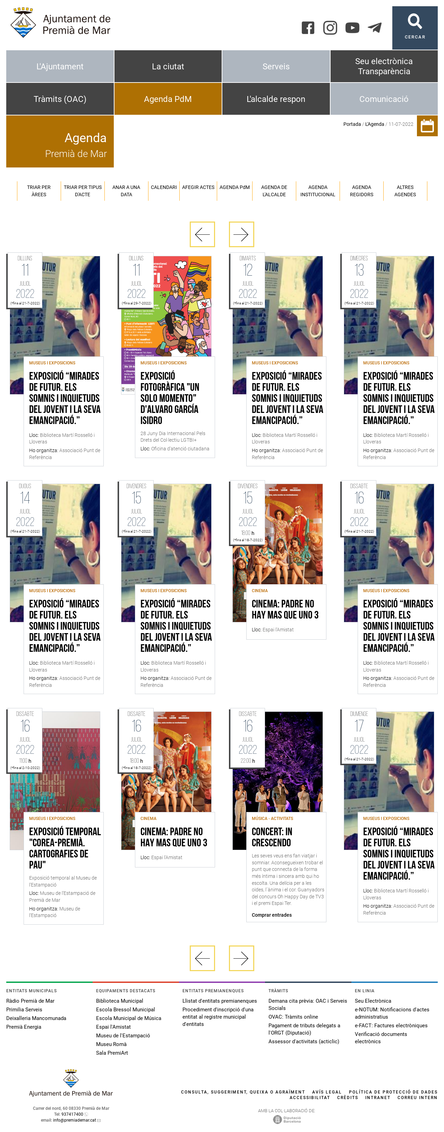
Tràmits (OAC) (60, 99)
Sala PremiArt (112, 1053)
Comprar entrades (272, 915)
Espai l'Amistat (113, 1027)
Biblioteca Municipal (119, 1001)
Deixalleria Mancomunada (36, 1018)
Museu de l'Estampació (123, 1035)
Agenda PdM (168, 99)
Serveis (276, 66)
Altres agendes (405, 190)
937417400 (72, 1114)
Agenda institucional (317, 190)
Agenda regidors (361, 190)
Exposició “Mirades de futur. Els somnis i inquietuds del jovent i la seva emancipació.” (65, 399)
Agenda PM (235, 187)
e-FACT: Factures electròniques (391, 1025)
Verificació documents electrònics (381, 1038)
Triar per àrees (39, 190)
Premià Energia (23, 1027)
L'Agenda (374, 124)
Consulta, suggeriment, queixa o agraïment (243, 1092)
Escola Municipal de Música (128, 1018)
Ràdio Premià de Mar (30, 1001)
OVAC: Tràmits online (293, 1017)
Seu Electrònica (373, 1001)
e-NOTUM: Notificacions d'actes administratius (392, 1013)
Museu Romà (111, 1044)
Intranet (378, 1097)
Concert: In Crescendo (272, 838)
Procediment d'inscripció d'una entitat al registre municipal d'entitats (218, 1016)
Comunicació (384, 99)
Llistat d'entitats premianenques (219, 1001)
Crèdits (347, 1097)
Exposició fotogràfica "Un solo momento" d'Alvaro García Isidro (169, 399)
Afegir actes (198, 187)
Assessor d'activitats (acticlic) (303, 1041)
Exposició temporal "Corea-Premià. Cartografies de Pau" (65, 849)
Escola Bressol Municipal (125, 1009)
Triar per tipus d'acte (83, 190)
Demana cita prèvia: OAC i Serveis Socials (307, 1004)
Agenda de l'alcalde (274, 190)
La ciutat (168, 66)
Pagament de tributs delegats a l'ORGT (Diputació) (304, 1029)
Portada (352, 124)
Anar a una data (126, 190)
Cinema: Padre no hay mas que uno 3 (285, 610)
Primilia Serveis (24, 1009)
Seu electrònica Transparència (384, 66)
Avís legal (327, 1092)
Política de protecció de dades (393, 1092)
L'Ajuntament (60, 66)
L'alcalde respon (276, 99)
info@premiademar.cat (74, 1120)
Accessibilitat (310, 1097)
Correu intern (418, 1097)
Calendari (164, 187)
